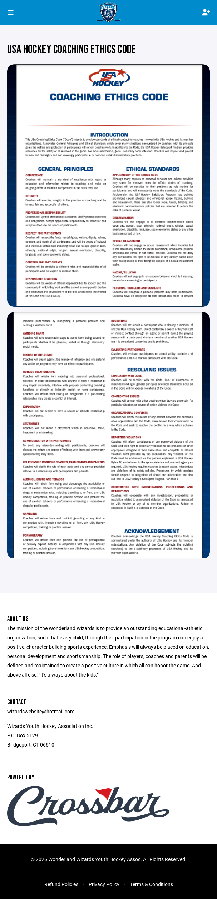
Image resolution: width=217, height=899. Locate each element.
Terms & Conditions (151, 884)
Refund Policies (61, 884)
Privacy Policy (104, 884)
